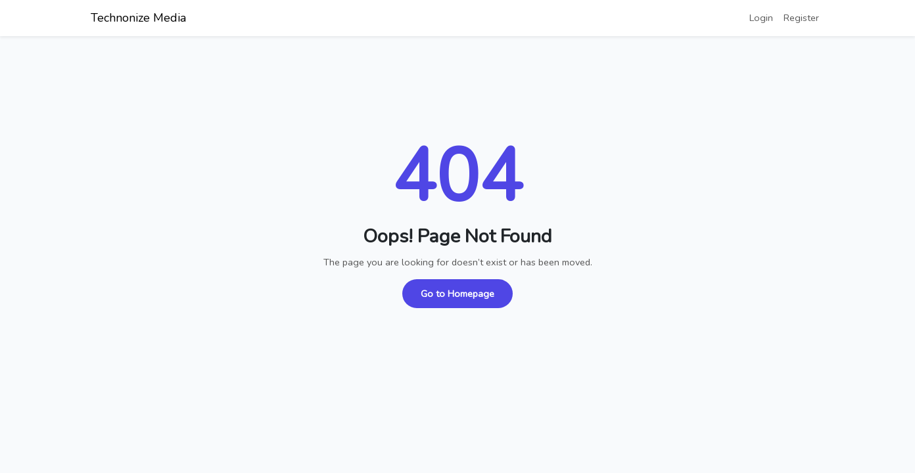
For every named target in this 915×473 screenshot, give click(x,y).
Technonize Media (138, 18)
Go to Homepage (457, 293)
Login (761, 17)
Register (801, 17)
